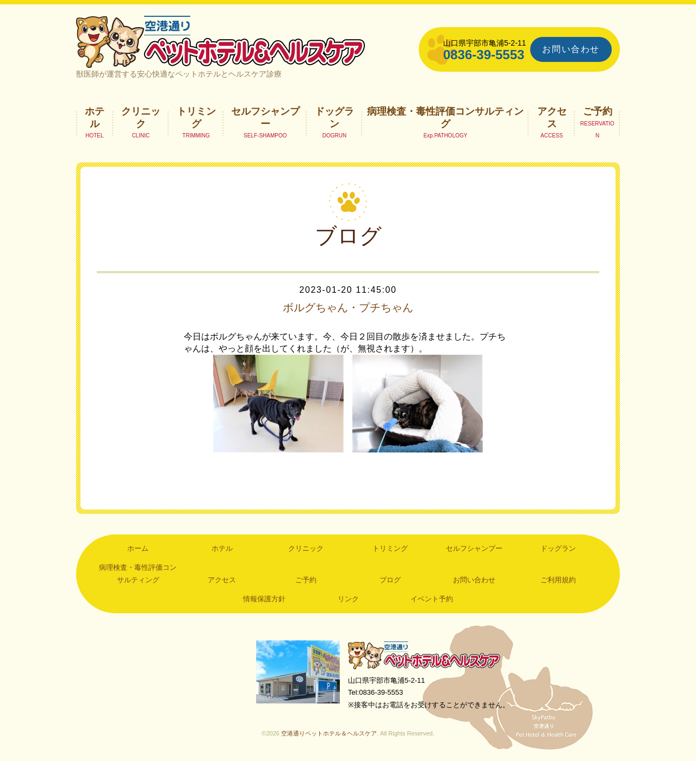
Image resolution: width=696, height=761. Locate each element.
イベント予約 (432, 599)
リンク (348, 599)
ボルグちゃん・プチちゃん (348, 307)
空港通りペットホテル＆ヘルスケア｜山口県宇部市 (220, 41)
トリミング (196, 117)
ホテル (94, 117)
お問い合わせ (571, 49)
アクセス (552, 117)
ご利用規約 (558, 580)
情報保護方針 (264, 599)
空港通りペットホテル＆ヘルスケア (424, 654)
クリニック (140, 117)
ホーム (137, 548)
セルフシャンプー (265, 117)
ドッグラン (334, 117)
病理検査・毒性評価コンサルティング (445, 117)
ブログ (390, 580)
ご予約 (597, 111)
